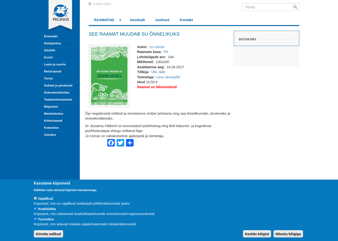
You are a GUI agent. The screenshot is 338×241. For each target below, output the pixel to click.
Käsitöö (49, 50)
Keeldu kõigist (257, 234)
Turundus (46, 219)
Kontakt (186, 20)
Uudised (162, 20)
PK (166, 52)
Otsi (296, 7)
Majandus (51, 106)
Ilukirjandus (52, 43)
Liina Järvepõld (168, 77)
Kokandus (51, 127)
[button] (109, 75)
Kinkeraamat (53, 120)
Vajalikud (45, 198)
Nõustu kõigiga (288, 234)
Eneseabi (51, 36)
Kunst (48, 57)
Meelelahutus (53, 113)
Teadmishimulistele (58, 99)
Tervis (48, 78)
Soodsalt (137, 20)
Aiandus (50, 134)
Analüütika (47, 209)
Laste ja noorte (55, 64)
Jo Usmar (156, 47)
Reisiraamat (52, 71)
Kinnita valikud (48, 234)
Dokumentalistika (56, 92)
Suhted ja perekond (58, 85)
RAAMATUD (105, 21)
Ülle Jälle (158, 72)
